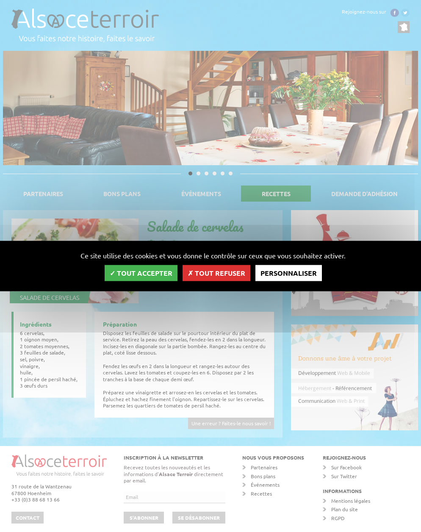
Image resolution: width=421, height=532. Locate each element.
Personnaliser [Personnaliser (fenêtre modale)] (288, 272)
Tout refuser (216, 272)
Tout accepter (141, 272)
